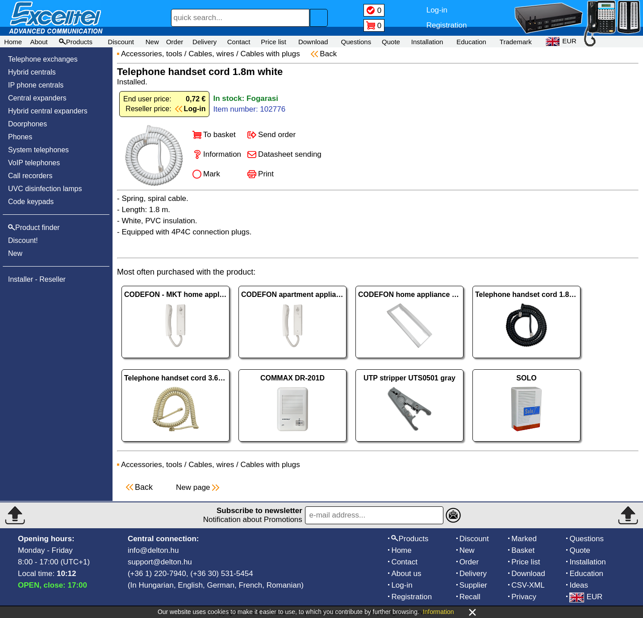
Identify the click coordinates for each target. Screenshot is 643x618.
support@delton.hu (160, 562)
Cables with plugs (271, 54)
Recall (469, 597)
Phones (20, 137)
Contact (239, 42)
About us (406, 573)
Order (174, 42)
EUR (585, 597)
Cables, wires (211, 54)
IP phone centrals (35, 85)
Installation (427, 42)
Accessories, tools (151, 54)
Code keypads (31, 201)
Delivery (204, 42)
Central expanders (37, 98)
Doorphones (27, 124)
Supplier (473, 585)
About (38, 42)
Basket (522, 550)
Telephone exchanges (43, 59)
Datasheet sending (290, 154)
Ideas (578, 585)
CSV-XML (528, 585)
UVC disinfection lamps (45, 188)
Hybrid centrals (32, 72)
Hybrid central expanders (48, 111)
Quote (391, 42)
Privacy (523, 597)
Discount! (23, 240)
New (152, 42)
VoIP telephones (34, 163)
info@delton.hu (153, 550)
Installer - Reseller (37, 279)
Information (222, 154)
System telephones (38, 150)
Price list (273, 42)
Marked (524, 538)
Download (313, 42)
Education (471, 42)
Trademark (516, 42)
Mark (211, 174)
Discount (121, 42)
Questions (356, 42)
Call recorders (30, 176)
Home (13, 42)
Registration (411, 597)
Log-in (401, 585)
